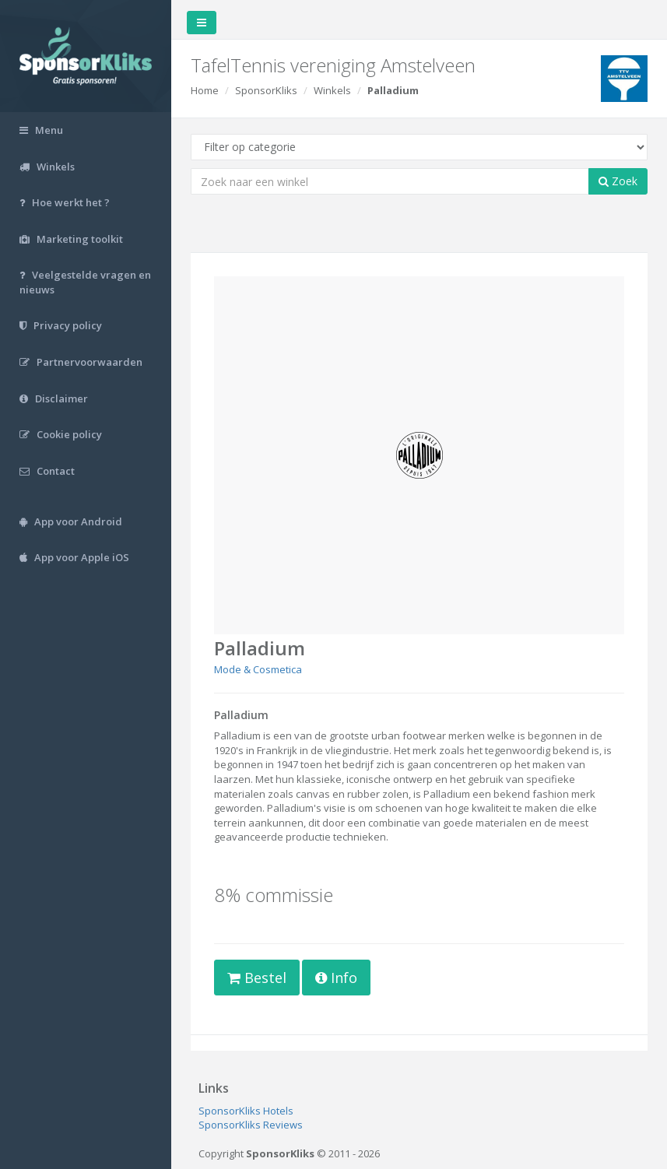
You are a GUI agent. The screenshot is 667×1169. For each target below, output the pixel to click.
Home (205, 90)
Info (336, 977)
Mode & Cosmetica (258, 669)
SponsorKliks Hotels (245, 1111)
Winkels (332, 90)
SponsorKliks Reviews (250, 1125)
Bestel (256, 977)
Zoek (618, 181)
